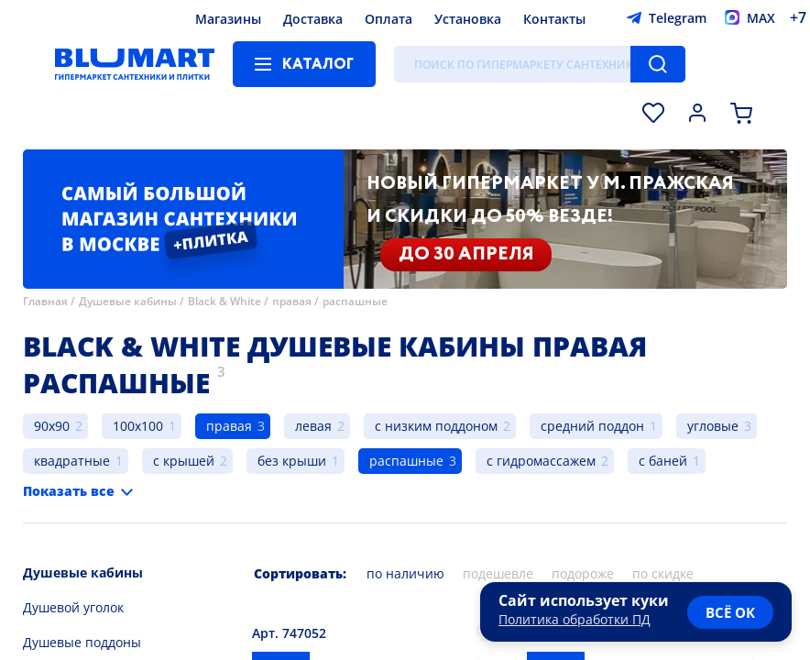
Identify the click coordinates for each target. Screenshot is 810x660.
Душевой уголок (73, 607)
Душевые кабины (128, 301)
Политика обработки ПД (574, 619)
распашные (355, 301)
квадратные (72, 460)
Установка (467, 19)
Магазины (228, 19)
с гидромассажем (541, 460)
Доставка (313, 19)
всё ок (730, 612)
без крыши (291, 460)
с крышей (183, 460)
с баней (663, 460)
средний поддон (592, 425)
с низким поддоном (436, 425)
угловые (713, 425)
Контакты (554, 19)
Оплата (388, 19)
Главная (45, 301)
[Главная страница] (134, 64)
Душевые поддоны (82, 642)
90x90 (52, 425)
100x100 (138, 425)
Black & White (224, 301)
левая (313, 425)
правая (292, 301)
